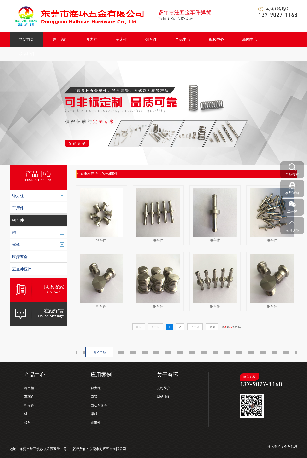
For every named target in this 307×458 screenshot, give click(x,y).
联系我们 (26, 54)
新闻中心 (250, 39)
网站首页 (26, 39)
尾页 (212, 327)
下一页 (195, 327)
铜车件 (151, 39)
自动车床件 (99, 405)
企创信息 (290, 446)
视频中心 (216, 39)
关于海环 (167, 375)
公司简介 (163, 388)
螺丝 (27, 422)
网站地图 (163, 397)
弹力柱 (91, 39)
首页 (84, 174)
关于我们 (60, 39)
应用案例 (101, 375)
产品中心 (182, 39)
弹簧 (94, 397)
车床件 (121, 39)
